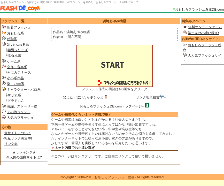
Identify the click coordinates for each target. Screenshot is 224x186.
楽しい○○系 (16, 84)
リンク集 (11, 144)
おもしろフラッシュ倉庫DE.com (199, 9)
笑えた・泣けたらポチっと (86, 97)
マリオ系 (14, 95)
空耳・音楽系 (17, 67)
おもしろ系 (15, 33)
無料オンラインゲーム (205, 27)
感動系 (12, 39)
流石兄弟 (14, 55)
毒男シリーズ (17, 50)
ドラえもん (15, 101)
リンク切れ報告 (151, 97)
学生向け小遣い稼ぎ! (203, 33)
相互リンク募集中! (18, 138)
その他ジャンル (18, 112)
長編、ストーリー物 (22, 106)
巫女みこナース (19, 72)
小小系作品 (15, 78)
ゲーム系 (13, 61)
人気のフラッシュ (20, 118)
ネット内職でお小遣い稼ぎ (75, 148)
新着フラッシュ (18, 27)
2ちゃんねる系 (18, 45)
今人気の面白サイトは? (24, 157)
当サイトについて (17, 133)
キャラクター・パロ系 (24, 89)
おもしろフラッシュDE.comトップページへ (112, 106)
